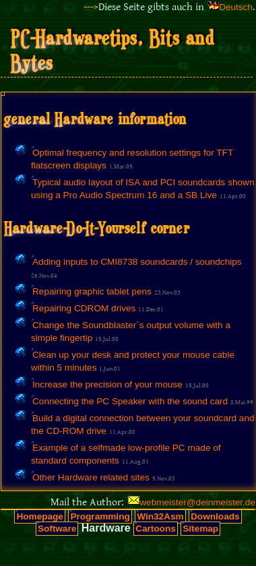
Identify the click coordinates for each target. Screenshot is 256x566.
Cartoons (155, 529)
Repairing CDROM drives (83, 308)
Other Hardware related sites (91, 477)
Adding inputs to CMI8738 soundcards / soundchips (137, 262)
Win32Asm (160, 516)
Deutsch (236, 7)
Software (57, 529)
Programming (99, 516)
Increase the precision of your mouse (107, 384)
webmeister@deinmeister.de (197, 502)
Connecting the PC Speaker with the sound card (130, 401)
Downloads (215, 516)
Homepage (39, 516)
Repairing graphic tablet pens (92, 291)
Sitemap (200, 529)
